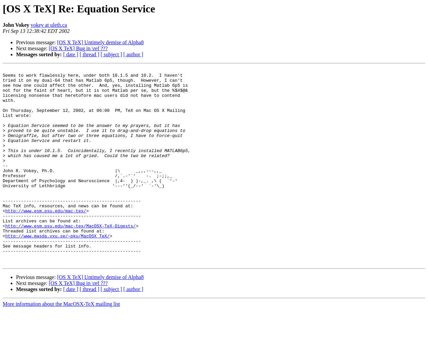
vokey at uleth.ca (49, 25)
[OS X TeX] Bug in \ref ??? (78, 48)
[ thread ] (89, 54)
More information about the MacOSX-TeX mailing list (61, 343)
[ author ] (133, 54)
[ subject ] (111, 54)
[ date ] (70, 54)
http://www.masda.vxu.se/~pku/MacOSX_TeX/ (57, 270)
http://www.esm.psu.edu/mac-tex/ (45, 240)
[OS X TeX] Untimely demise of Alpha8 (100, 42)
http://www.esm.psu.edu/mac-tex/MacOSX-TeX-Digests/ (70, 258)
